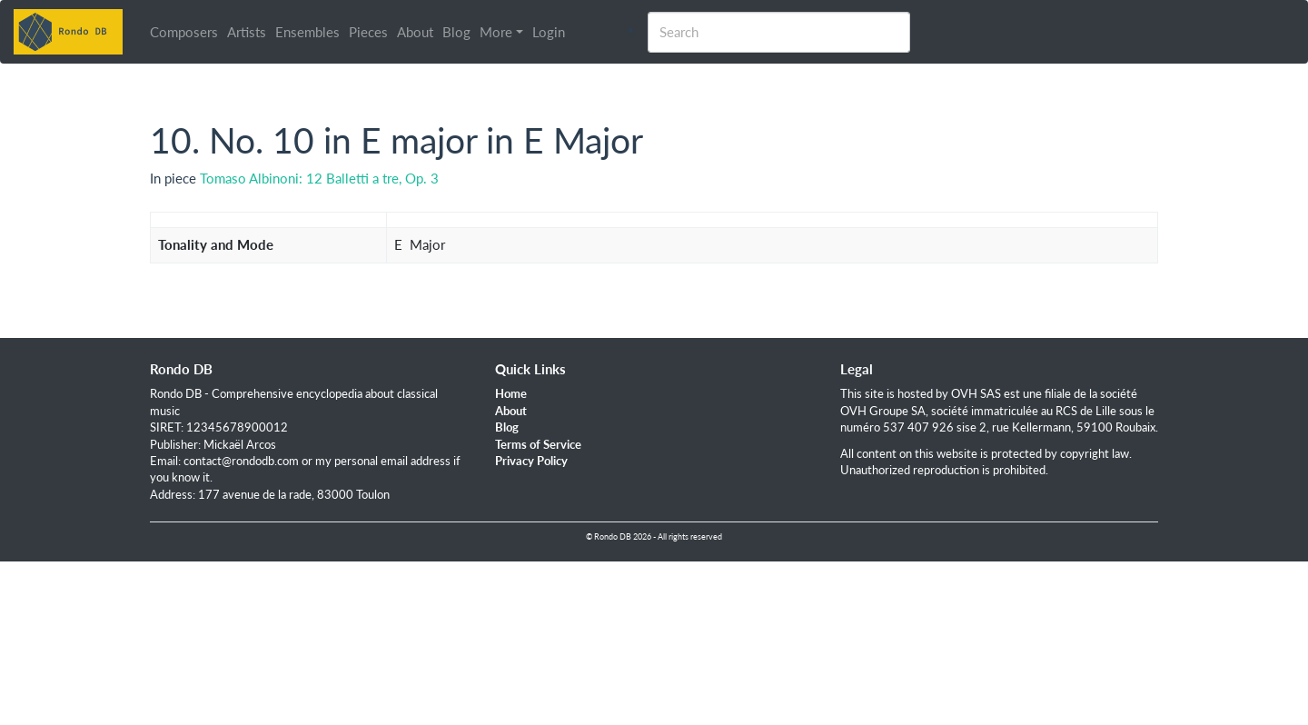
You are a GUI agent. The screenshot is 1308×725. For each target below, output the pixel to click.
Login (548, 32)
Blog (456, 32)
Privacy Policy (531, 460)
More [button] (496, 32)
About (415, 32)
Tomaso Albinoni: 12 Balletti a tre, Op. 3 (319, 178)
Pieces (368, 32)
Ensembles (307, 32)
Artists (246, 32)
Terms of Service (538, 444)
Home (511, 393)
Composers (184, 32)
